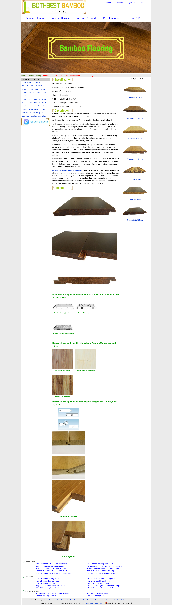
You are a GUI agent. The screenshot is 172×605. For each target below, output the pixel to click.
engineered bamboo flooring (35, 96)
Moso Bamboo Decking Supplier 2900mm (51, 566)
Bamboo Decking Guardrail (46, 596)
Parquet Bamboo (80, 600)
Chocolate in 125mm (135, 220)
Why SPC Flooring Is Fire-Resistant (49, 588)
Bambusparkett (54, 600)
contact (143, 3)
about (108, 3)
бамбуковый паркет (133, 600)
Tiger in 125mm (135, 179)
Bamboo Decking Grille (95, 596)
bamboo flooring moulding (34, 116)
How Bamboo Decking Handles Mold (100, 564)
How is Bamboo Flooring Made (47, 579)
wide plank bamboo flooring (35, 103)
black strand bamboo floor (34, 109)
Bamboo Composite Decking (97, 593)
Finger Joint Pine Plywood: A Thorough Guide (104, 568)
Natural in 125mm (135, 139)
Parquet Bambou (66, 600)
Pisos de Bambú (107, 600)
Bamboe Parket (119, 600)
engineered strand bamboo (34, 106)
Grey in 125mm (135, 200)
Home (23, 76)
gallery (132, 3)
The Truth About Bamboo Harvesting (100, 571)
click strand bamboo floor (34, 89)
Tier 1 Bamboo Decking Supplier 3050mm (51, 564)
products (120, 3)
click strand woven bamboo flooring (66, 170)
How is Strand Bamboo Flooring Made (101, 579)
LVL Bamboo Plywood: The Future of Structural (104, 566)
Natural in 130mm (135, 98)
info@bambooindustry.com (94, 603)
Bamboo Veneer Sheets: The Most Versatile (52, 571)
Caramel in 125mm (135, 159)
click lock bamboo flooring (34, 99)
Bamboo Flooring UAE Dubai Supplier (101, 573)
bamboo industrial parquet (34, 113)
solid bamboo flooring (32, 82)
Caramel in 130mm (135, 118)
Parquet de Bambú (94, 600)
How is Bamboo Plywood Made (98, 581)
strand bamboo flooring (33, 86)
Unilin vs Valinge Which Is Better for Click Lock (53, 573)
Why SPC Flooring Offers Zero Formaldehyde (104, 586)
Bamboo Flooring (34, 76)
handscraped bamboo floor (34, 92)
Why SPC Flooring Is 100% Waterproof (50, 586)
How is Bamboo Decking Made (47, 581)
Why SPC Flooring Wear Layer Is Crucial (102, 588)
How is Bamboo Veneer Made (98, 583)
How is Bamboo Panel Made (46, 583)
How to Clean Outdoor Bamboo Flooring (51, 568)
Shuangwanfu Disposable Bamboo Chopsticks (53, 593)
